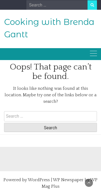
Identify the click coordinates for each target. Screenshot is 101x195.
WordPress (39, 179)
